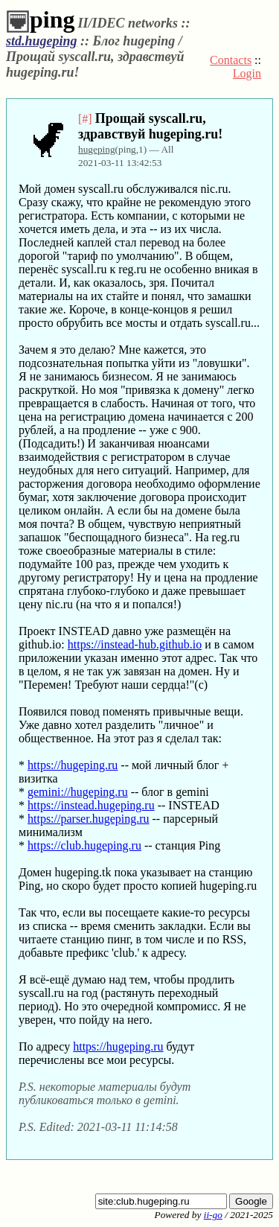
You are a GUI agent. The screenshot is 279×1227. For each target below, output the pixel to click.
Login (247, 73)
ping (40, 19)
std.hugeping (41, 41)
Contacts (230, 60)
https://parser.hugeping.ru (89, 818)
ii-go (213, 1214)
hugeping (96, 149)
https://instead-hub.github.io (135, 644)
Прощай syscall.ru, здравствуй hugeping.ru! (150, 126)
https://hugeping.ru (73, 765)
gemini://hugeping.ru (78, 791)
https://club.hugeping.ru (84, 845)
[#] (85, 118)
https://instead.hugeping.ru (91, 805)
